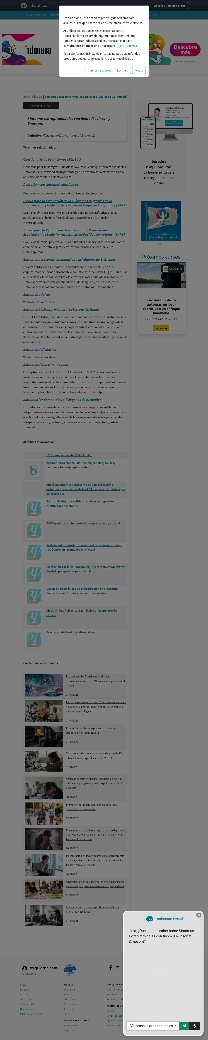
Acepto (139, 70)
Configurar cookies (99, 70)
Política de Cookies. (124, 46)
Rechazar (123, 70)
